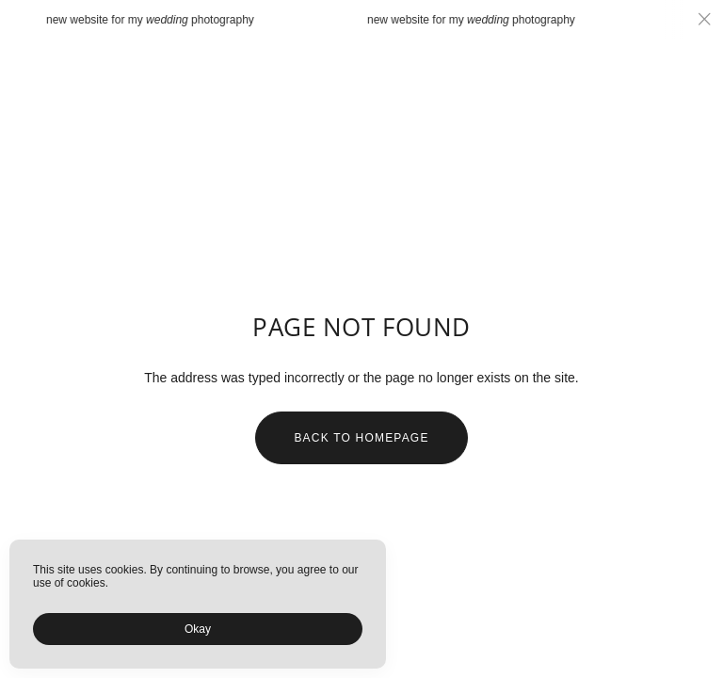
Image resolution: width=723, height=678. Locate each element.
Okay (198, 629)
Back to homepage (361, 437)
